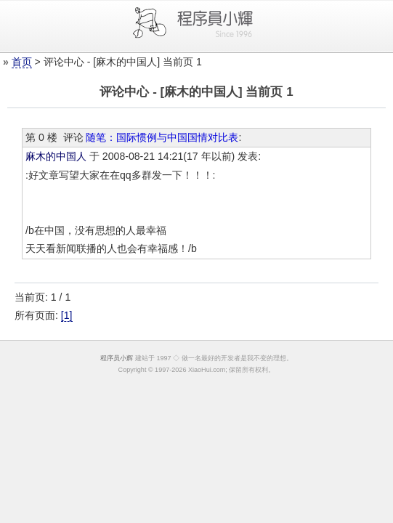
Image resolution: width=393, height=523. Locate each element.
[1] (67, 315)
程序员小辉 (116, 358)
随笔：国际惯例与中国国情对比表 (162, 137)
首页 (22, 62)
